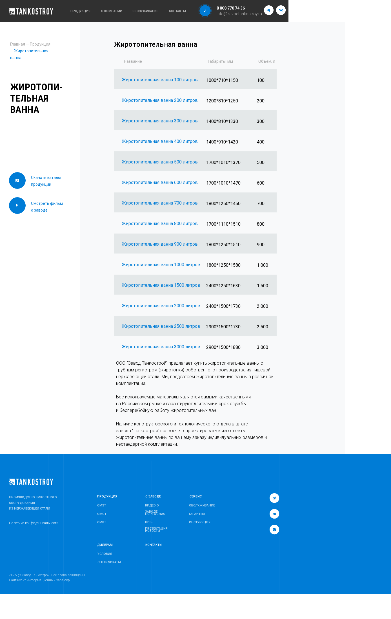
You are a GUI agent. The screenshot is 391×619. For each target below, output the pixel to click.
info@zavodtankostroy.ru (239, 14)
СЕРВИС (196, 496)
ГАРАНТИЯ (197, 514)
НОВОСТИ (152, 531)
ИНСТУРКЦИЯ (199, 522)
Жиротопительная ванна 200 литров (160, 100)
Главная (17, 44)
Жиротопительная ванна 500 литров (160, 162)
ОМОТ (101, 514)
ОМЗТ (101, 505)
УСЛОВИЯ (104, 554)
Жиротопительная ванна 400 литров (160, 141)
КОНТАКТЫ (153, 545)
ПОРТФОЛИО (155, 514)
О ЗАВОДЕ (153, 496)
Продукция (40, 44)
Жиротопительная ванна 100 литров (160, 79)
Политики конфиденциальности (33, 523)
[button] (205, 11)
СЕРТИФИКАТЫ (109, 562)
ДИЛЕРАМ (105, 545)
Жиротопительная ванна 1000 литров (161, 264)
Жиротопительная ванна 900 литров (160, 244)
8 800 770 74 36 (231, 8)
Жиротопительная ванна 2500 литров (161, 326)
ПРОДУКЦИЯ (107, 496)
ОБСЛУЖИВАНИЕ (202, 505)
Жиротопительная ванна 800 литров (160, 223)
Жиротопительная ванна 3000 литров (161, 346)
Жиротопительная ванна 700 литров (160, 203)
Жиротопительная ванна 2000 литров (161, 305)
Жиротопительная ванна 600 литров (160, 182)
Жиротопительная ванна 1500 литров (161, 285)
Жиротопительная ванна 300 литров (160, 121)
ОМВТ (101, 522)
